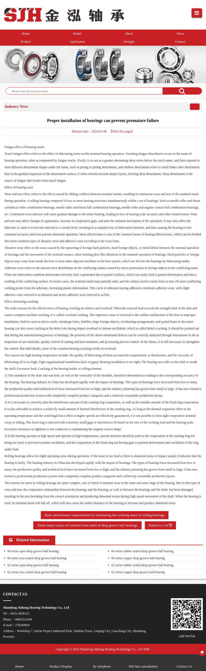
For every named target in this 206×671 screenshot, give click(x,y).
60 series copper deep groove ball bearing (138, 558)
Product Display (60, 666)
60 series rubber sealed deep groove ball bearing (142, 551)
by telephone (102, 666)
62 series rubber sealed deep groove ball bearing (142, 565)
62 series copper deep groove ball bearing (138, 572)
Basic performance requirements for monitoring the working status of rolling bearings (104, 515)
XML (146, 649)
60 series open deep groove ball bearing (33, 551)
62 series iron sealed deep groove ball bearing (37, 572)
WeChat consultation (143, 666)
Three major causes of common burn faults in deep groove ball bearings (87, 525)
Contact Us (184, 666)
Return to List (160, 525)
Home (19, 666)
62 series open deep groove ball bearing (33, 565)
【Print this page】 (121, 131)
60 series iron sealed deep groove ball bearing (37, 558)
